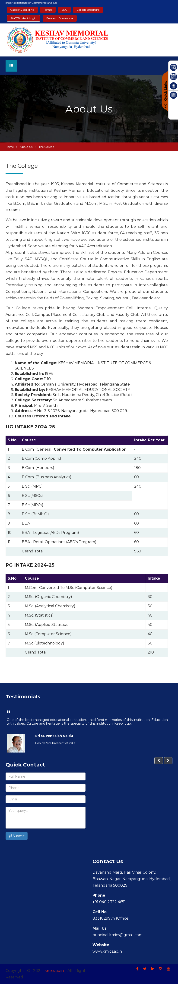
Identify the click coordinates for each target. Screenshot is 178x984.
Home (10, 147)
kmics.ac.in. (54, 970)
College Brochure (87, 9)
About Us (26, 147)
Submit (17, 836)
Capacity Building (22, 9)
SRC (64, 9)
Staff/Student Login (23, 18)
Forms (48, 9)
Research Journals (59, 18)
